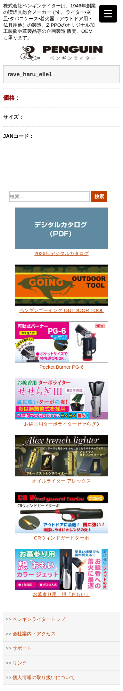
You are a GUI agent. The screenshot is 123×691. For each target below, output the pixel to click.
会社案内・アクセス (34, 633)
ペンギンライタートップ (38, 619)
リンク (19, 663)
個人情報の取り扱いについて (43, 677)
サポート (22, 648)
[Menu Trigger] (108, 14)
